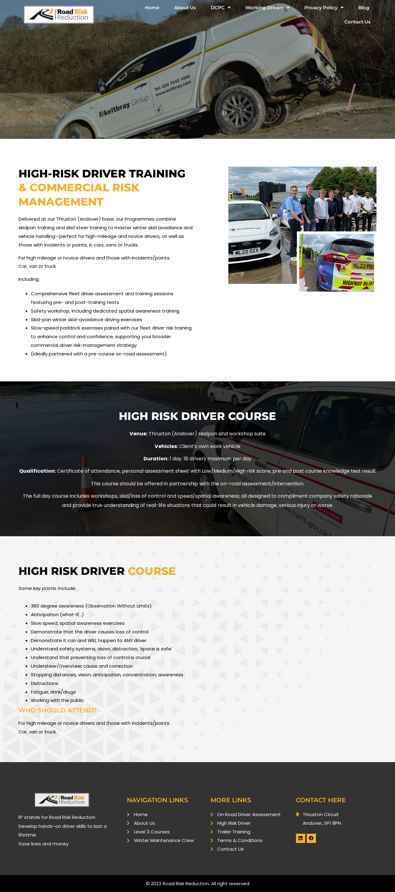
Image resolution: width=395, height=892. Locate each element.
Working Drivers (267, 7)
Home (152, 7)
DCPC (221, 7)
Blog (363, 7)
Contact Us (357, 22)
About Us (185, 7)
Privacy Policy (323, 7)
